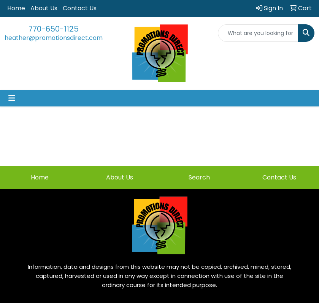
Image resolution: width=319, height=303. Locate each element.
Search (199, 177)
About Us (43, 8)
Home (16, 8)
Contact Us (80, 8)
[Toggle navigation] (12, 98)
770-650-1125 (54, 29)
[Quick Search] (258, 33)
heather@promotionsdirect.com (54, 37)
